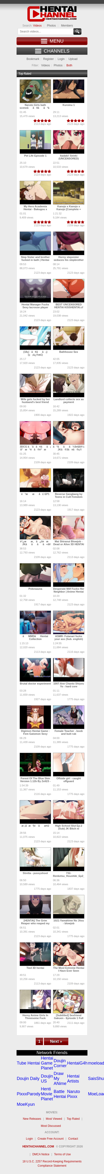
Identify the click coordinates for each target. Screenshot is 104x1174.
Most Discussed (51, 1126)
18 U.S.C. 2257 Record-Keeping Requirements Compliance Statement (52, 1163)
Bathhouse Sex (68, 351)
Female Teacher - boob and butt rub (69, 732)
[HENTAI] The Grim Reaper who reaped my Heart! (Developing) (35, 923)
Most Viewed (54, 1118)
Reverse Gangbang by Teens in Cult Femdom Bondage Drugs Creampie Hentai (68, 498)
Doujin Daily (28, 1078)
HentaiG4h (77, 1063)
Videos (37, 25)
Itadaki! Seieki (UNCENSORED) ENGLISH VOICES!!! (68, 158)
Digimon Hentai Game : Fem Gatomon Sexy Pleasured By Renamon (35, 734)
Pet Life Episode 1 (35, 155)
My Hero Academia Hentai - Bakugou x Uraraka (35, 209)
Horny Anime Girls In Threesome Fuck (35, 1017)
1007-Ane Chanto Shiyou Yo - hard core (68, 685)
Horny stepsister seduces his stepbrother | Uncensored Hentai (69, 260)
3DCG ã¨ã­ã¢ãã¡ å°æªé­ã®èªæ (35, 448)
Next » (56, 1041)
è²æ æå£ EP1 (35, 494)
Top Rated (73, 1118)
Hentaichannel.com (38, 1146)
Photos (51, 25)
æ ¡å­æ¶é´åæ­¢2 (35, 825)
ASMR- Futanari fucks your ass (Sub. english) (68, 637)
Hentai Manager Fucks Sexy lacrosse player (35, 306)
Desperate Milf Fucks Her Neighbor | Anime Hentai (68, 590)
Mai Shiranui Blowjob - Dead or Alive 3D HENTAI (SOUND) (68, 544)
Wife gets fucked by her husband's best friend (35, 400)
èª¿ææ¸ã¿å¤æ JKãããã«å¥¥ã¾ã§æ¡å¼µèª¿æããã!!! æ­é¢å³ (46, 545)
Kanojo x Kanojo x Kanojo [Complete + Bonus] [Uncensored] (69, 209)
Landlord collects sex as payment (69, 400)
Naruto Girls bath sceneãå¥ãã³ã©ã (39, 106)
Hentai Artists (73, 1078)
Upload (73, 59)
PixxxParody (28, 1094)
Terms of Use (62, 1154)
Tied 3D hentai (35, 967)
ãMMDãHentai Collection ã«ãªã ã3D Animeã (35, 640)
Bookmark (32, 59)
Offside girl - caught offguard (68, 780)
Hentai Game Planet (47, 1063)
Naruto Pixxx (73, 1094)
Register (48, 59)
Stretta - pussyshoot (35, 873)
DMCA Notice (40, 1154)
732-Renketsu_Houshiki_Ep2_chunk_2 (74, 874)
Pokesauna (35, 588)
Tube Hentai (28, 1063)
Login (61, 59)
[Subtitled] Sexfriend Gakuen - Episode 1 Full (68, 1017)
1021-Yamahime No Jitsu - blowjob (68, 922)
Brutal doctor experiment (35, 683)
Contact (73, 1138)
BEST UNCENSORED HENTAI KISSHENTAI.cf (68, 306)
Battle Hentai (60, 1094)
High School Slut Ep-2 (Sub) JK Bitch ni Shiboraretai (68, 828)
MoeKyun (26, 1104)
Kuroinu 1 (69, 105)
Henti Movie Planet (47, 1094)
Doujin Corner (60, 1063)
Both (69, 65)
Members (67, 25)
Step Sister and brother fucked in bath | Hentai (35, 258)
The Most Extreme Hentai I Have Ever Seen (68, 969)
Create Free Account (51, 1138)
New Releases (32, 1118)
